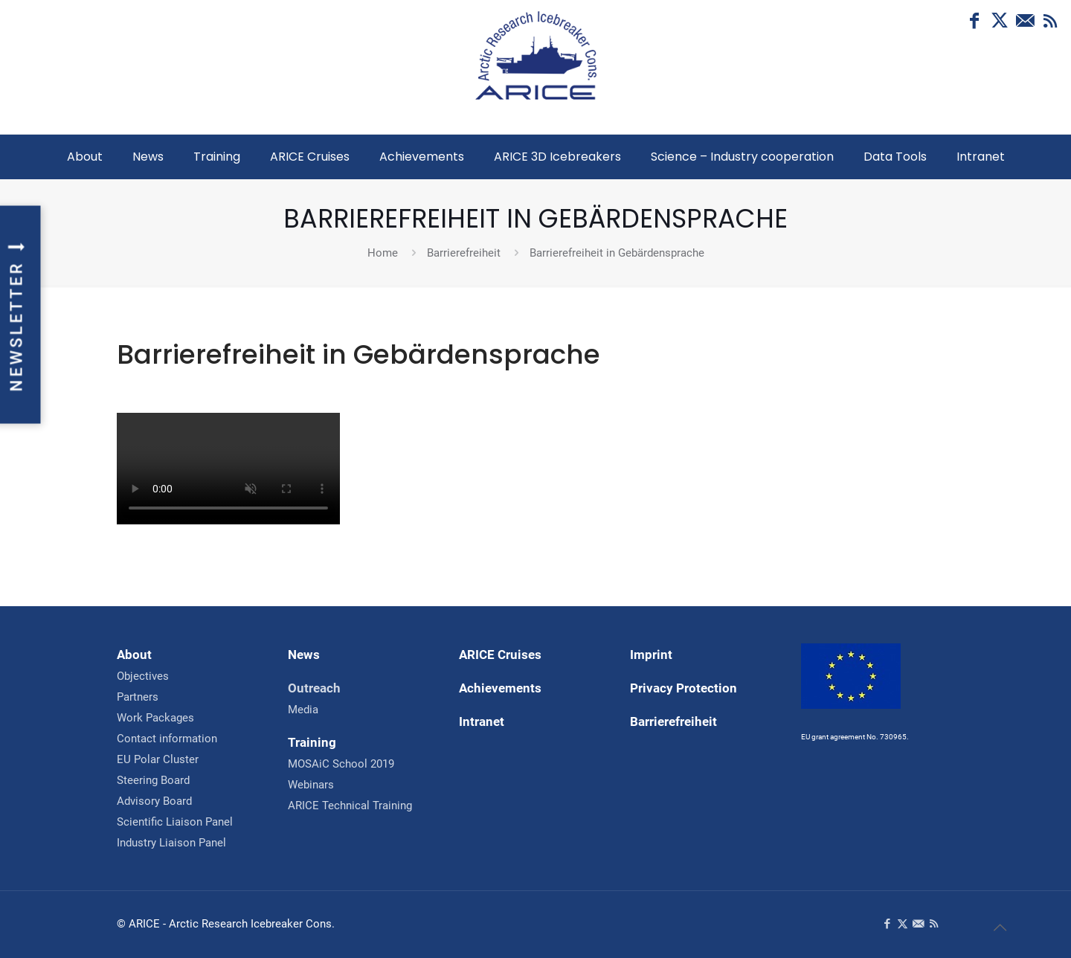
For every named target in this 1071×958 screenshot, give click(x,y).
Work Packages (155, 717)
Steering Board (153, 780)
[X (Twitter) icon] (1000, 20)
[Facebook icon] (974, 20)
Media (303, 709)
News (304, 654)
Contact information (167, 738)
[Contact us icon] (1025, 20)
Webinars (311, 784)
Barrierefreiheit (464, 253)
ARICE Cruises (500, 654)
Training (312, 742)
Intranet (481, 721)
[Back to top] (999, 927)
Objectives (143, 676)
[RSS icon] (1050, 20)
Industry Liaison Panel (171, 842)
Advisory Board (154, 801)
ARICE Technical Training (350, 805)
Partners (137, 697)
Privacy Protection (683, 688)
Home (382, 253)
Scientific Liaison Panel (175, 822)
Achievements (500, 688)
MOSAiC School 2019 (341, 764)
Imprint (651, 654)
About (134, 654)
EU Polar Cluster (158, 759)
